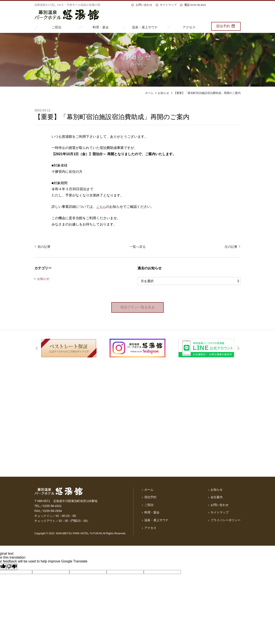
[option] (69, 348)
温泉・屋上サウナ (145, 27)
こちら (101, 207)
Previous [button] (36, 349)
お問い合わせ (144, 4)
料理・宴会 (101, 27)
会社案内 (217, 497)
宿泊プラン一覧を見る (137, 307)
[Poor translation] (11, 567)
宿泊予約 (225, 26)
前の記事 (43, 246)
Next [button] (238, 349)
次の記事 (231, 246)
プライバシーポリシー (226, 520)
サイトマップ (168, 4)
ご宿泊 (56, 27)
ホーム (148, 490)
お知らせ (43, 279)
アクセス (189, 27)
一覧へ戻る (138, 246)
